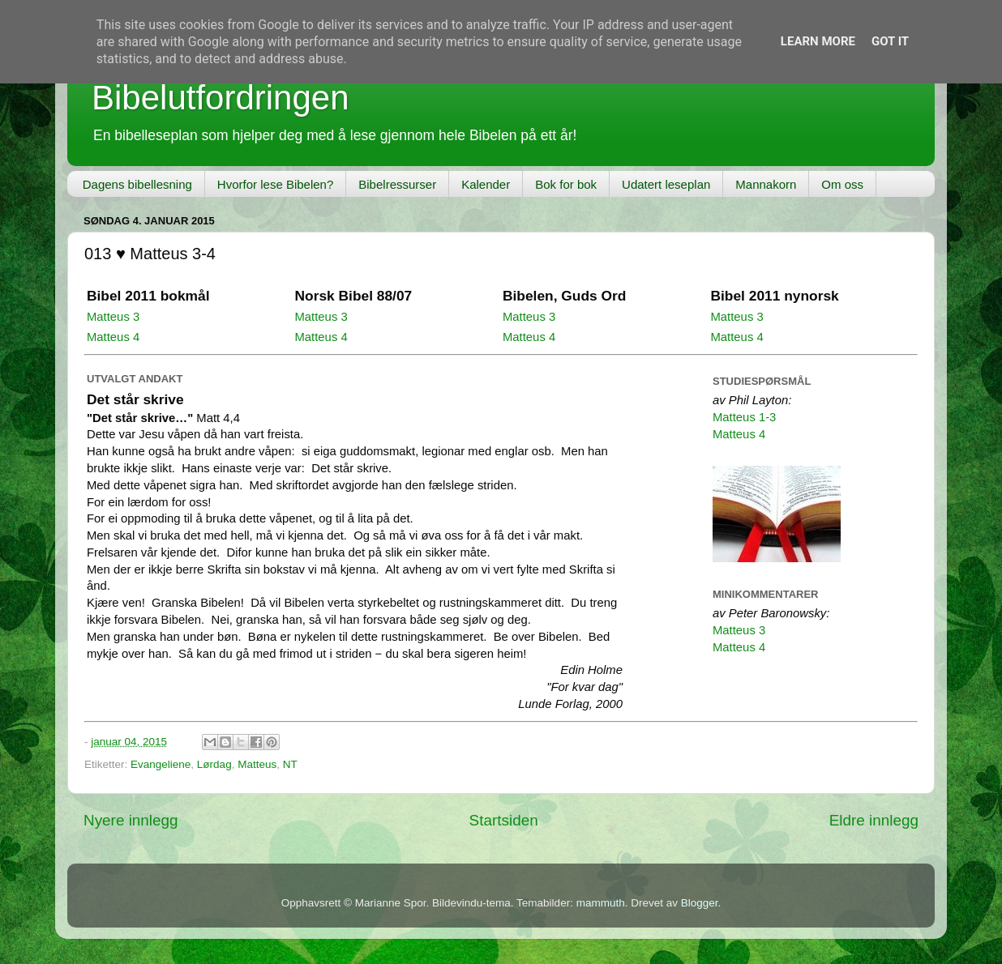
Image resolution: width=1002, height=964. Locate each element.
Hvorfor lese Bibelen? (275, 184)
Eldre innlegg (873, 820)
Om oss (842, 184)
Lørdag (214, 764)
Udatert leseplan (666, 184)
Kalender (485, 184)
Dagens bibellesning (137, 184)
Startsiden (503, 820)
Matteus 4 (113, 337)
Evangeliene (161, 764)
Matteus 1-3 (744, 417)
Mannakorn (765, 184)
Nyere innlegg (131, 820)
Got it (890, 41)
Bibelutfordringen (220, 98)
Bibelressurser (397, 184)
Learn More (818, 41)
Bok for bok (566, 184)
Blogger (699, 903)
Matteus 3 (113, 316)
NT (290, 764)
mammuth (600, 903)
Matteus (257, 764)
